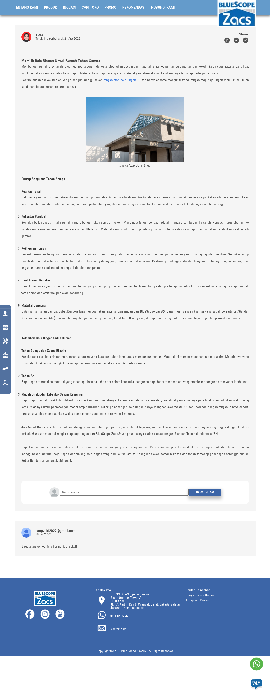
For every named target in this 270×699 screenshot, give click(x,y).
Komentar (205, 492)
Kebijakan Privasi (197, 600)
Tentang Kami (26, 7)
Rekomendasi (133, 7)
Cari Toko (90, 7)
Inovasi (69, 7)
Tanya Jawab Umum (200, 595)
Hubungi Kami (163, 7)
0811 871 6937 (119, 616)
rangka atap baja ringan (120, 80)
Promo (110, 7)
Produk (50, 7)
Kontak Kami (118, 629)
